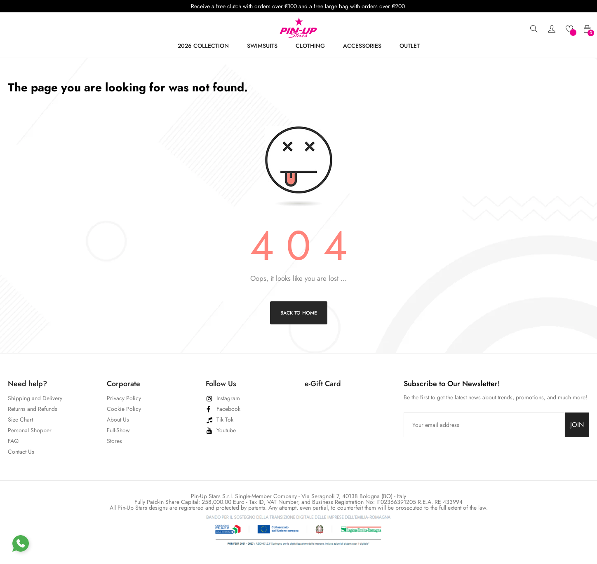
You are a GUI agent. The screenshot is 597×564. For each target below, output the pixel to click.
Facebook (228, 409)
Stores (114, 441)
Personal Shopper (30, 430)
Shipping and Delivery (35, 398)
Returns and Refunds (32, 409)
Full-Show (118, 430)
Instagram (228, 398)
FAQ (13, 441)
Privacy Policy (124, 398)
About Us (118, 419)
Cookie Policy (124, 409)
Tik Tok (224, 419)
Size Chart (20, 419)
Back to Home (298, 313)
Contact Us (21, 451)
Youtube (226, 430)
